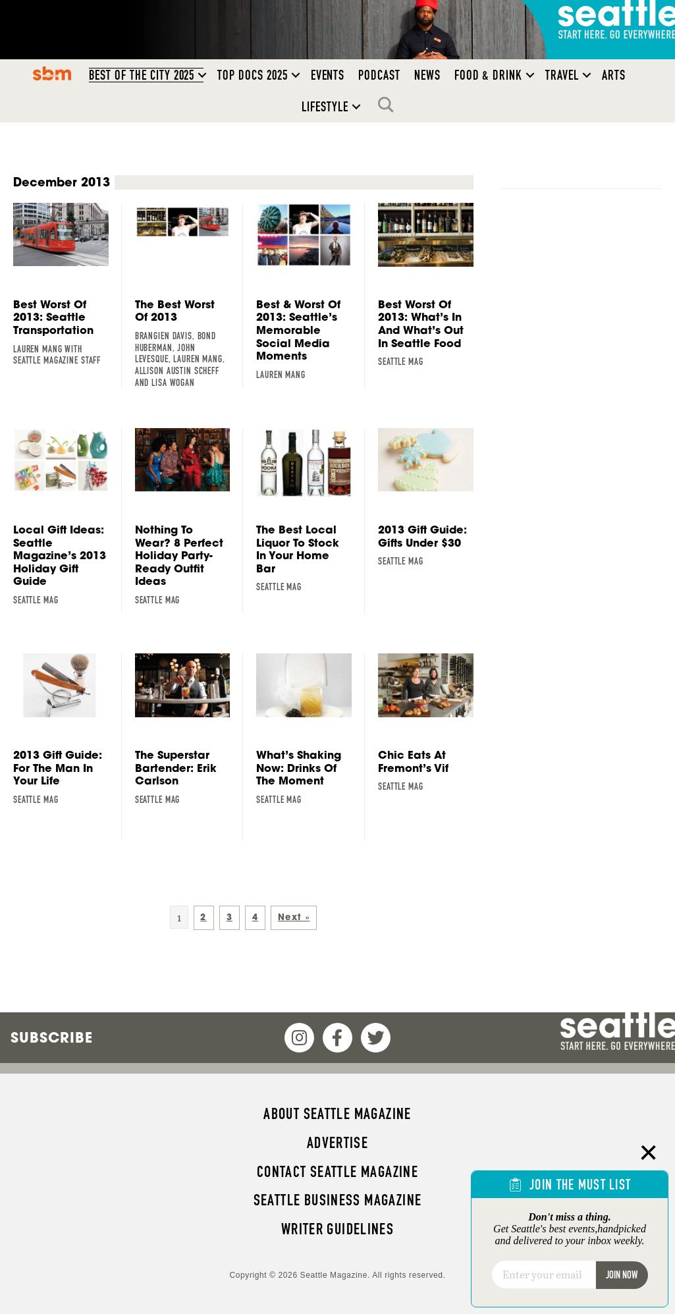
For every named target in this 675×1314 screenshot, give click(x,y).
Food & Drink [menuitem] (488, 75)
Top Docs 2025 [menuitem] (252, 75)
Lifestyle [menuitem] (325, 107)
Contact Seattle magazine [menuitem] (337, 1172)
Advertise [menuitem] (337, 1143)
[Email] (543, 1274)
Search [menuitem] (389, 105)
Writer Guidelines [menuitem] (337, 1229)
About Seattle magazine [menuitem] (337, 1114)
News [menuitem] (427, 75)
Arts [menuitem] (614, 75)
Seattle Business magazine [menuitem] (338, 1200)
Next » (294, 917)
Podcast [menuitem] (379, 75)
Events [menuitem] (328, 75)
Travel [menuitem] (562, 75)
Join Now (621, 1275)
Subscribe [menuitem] (52, 1037)
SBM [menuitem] (51, 73)
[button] (202, 75)
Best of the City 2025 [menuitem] (142, 75)
